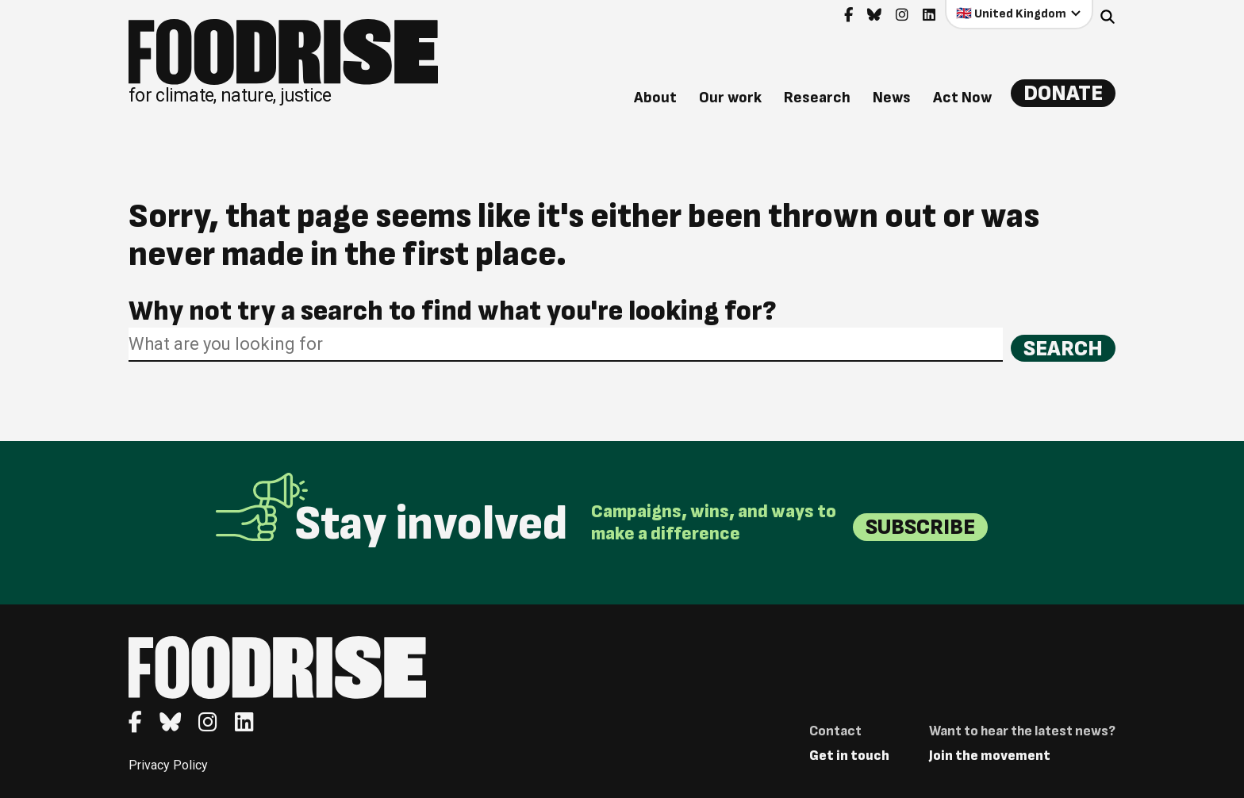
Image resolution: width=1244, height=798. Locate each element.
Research (817, 97)
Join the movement (989, 755)
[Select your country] (1019, 13)
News (892, 97)
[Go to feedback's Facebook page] (848, 15)
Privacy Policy (168, 765)
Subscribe (920, 527)
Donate (1063, 93)
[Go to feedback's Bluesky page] (874, 15)
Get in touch (849, 755)
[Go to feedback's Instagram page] (902, 15)
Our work (730, 97)
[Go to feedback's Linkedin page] (929, 15)
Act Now (962, 97)
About (655, 97)
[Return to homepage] (283, 62)
